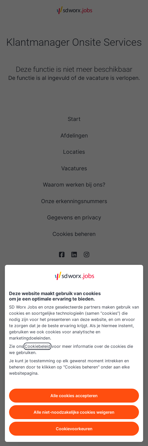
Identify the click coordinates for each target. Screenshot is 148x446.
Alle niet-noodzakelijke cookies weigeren (74, 412)
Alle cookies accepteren (74, 395)
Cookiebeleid (37, 346)
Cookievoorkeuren (74, 428)
